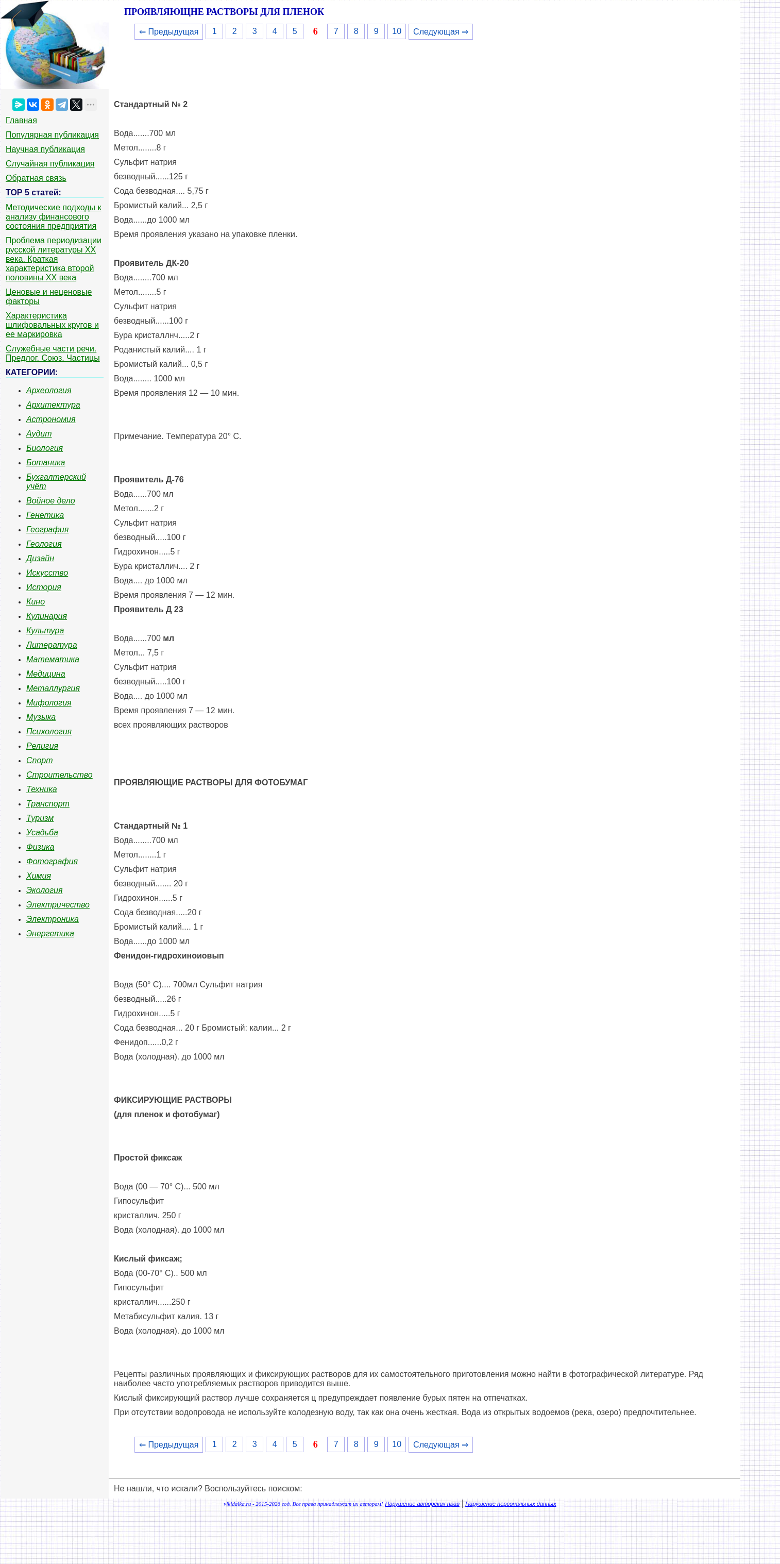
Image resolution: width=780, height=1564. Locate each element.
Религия (42, 746)
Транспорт (48, 803)
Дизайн (40, 558)
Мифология (49, 702)
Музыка (41, 717)
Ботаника (45, 462)
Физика (40, 847)
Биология (44, 448)
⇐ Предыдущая (168, 31)
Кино (35, 601)
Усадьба (42, 832)
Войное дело (50, 500)
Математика (52, 659)
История (43, 587)
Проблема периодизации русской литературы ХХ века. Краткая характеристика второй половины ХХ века (53, 259)
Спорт (39, 760)
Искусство (47, 572)
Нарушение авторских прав (422, 1504)
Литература (51, 645)
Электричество (58, 904)
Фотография (52, 861)
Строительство (59, 774)
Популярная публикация (52, 134)
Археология (49, 390)
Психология (49, 731)
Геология (44, 544)
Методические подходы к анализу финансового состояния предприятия (53, 216)
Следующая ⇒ (440, 31)
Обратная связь (36, 178)
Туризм (40, 818)
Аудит (39, 433)
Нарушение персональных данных (510, 1504)
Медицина (45, 673)
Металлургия (53, 688)
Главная (21, 120)
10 (396, 31)
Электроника (52, 919)
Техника (41, 789)
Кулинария (46, 616)
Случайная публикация (50, 163)
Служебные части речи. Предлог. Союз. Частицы (53, 353)
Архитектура (53, 404)
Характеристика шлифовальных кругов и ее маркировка (52, 325)
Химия (38, 875)
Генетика (45, 515)
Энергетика (50, 933)
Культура (45, 630)
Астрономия (51, 419)
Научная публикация (45, 149)
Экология (44, 890)
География (47, 529)
